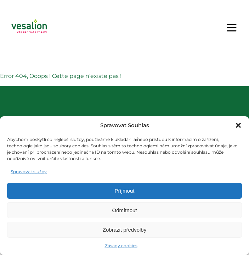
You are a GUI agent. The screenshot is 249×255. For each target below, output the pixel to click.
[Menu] (231, 27)
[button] (238, 125)
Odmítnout (124, 210)
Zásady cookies (121, 245)
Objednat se (163, 27)
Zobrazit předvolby (124, 230)
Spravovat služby (29, 171)
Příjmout (125, 191)
